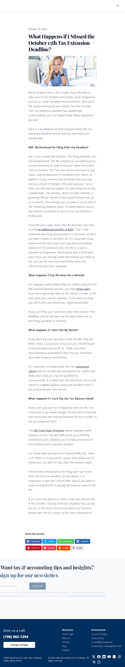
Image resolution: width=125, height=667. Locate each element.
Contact (65, 650)
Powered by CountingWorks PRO (106, 646)
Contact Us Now (19, 644)
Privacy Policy (94, 595)
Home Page (67, 634)
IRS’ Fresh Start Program (49, 430)
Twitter (49, 541)
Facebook (33, 541)
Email (77, 548)
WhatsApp (65, 541)
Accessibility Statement (101, 642)
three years (83, 289)
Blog (64, 646)
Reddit (63, 548)
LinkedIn (82, 541)
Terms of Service (73, 595)
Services (66, 642)
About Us (66, 638)
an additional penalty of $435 (56, 229)
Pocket (49, 548)
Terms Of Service (99, 634)
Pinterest (33, 548)
